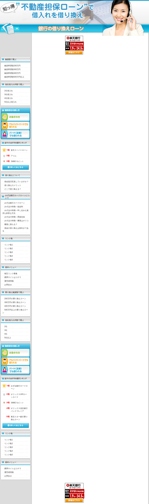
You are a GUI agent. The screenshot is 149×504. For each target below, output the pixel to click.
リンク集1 (8, 245)
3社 (5, 330)
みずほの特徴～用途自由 (14, 217)
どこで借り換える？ (12, 189)
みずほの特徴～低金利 (13, 207)
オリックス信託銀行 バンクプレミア (20, 409)
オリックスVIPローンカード (19, 395)
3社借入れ (8, 94)
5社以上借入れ (10, 102)
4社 (5, 334)
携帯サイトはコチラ (12, 277)
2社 (5, 326)
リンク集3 (8, 252)
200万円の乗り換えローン (15, 299)
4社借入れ (8, 98)
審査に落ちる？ (10, 224)
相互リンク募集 (10, 273)
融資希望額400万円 (12, 73)
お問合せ (8, 285)
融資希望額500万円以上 (14, 77)
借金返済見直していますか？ (16, 182)
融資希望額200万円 (12, 66)
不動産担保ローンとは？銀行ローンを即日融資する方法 (41, 12)
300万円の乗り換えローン (15, 302)
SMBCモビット (17, 161)
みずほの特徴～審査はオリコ (16, 221)
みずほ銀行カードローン (14, 203)
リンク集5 (8, 260)
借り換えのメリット (12, 185)
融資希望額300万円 (12, 69)
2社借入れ (8, 91)
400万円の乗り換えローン (15, 306)
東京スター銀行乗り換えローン (19, 418)
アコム (13, 156)
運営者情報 (9, 281)
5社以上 (7, 338)
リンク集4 (8, 256)
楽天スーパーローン (19, 150)
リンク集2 (8, 248)
